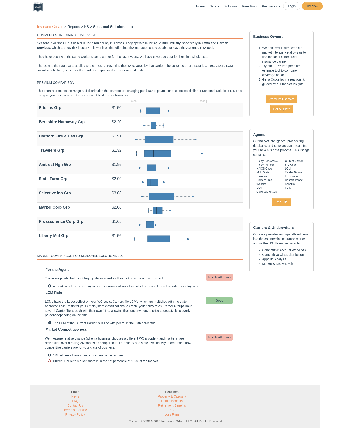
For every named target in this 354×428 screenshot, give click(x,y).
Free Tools (249, 6)
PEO (172, 410)
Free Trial (281, 202)
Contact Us (75, 405)
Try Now (312, 6)
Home (200, 6)
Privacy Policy (75, 414)
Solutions (231, 6)
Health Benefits (172, 401)
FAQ (75, 401)
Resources (271, 6)
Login (292, 6)
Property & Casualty (172, 396)
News (75, 396)
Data (214, 6)
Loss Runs (171, 414)
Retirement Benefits (172, 405)
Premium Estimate (281, 99)
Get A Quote (281, 109)
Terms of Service (75, 410)
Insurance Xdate (50, 27)
